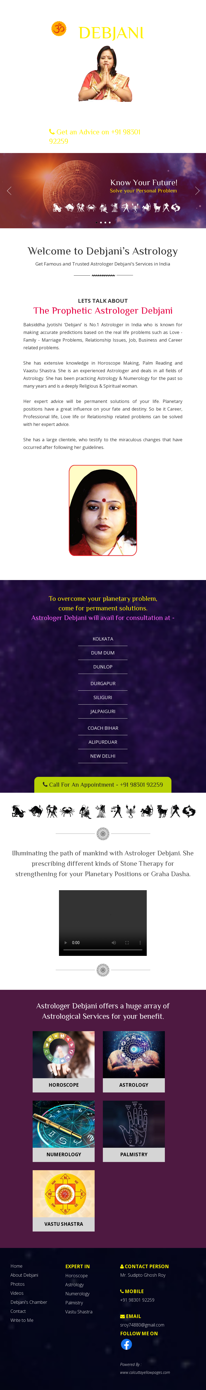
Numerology (63, 1154)
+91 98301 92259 (141, 784)
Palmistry (134, 1154)
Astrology (133, 1085)
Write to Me (21, 1320)
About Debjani (24, 1275)
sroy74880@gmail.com (142, 1325)
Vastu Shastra (63, 1224)
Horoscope (64, 1085)
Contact (18, 1311)
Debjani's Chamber (28, 1302)
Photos (17, 1284)
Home (16, 1266)
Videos (17, 1293)
